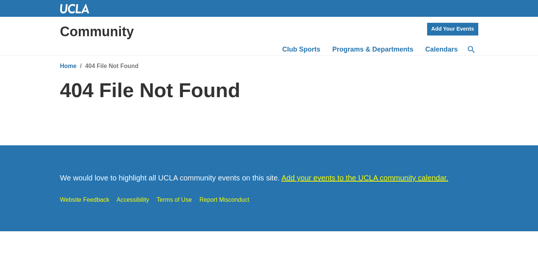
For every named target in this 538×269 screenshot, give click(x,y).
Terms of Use (174, 200)
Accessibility (132, 200)
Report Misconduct (224, 200)
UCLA (78, 8)
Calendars (441, 49)
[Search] (471, 50)
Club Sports (301, 49)
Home (68, 66)
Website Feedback (84, 200)
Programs (372, 49)
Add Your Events (452, 29)
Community (97, 31)
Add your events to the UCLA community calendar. (365, 178)
